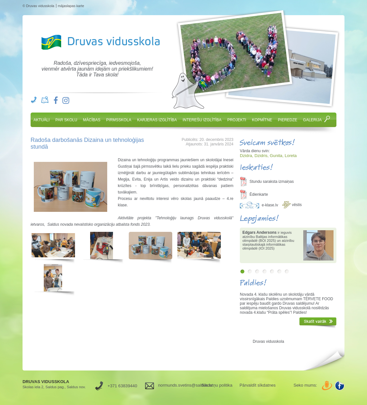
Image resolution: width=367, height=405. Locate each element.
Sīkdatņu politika (216, 385)
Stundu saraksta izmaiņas (271, 181)
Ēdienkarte (258, 194)
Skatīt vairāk (317, 323)
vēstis (297, 204)
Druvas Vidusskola (99, 42)
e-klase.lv (270, 205)
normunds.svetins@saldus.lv (177, 385)
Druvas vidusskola (268, 341)
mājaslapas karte (71, 6)
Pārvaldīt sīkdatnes (258, 385)
